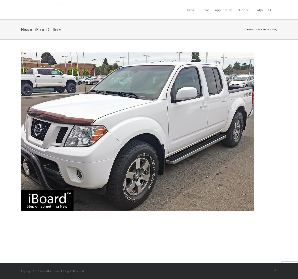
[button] (269, 9)
